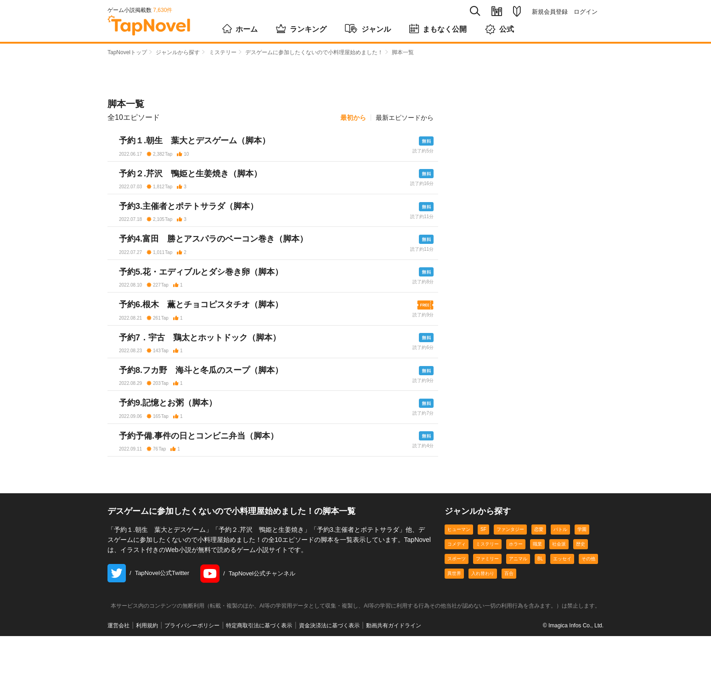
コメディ (456, 589)
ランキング (301, 28)
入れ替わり (482, 619)
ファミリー (487, 604)
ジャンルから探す (178, 52)
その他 (588, 604)
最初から (353, 117)
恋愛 (538, 575)
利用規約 (147, 671)
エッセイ (562, 604)
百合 (509, 619)
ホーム (240, 28)
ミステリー (223, 52)
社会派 (559, 589)
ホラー (516, 589)
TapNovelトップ (127, 52)
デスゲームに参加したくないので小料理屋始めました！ (314, 52)
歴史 (580, 589)
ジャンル (368, 28)
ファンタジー (510, 575)
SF (483, 575)
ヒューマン (458, 575)
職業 (537, 589)
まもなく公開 (438, 28)
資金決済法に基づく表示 (329, 671)
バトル (560, 575)
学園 (582, 575)
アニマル (518, 604)
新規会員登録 (550, 12)
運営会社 (118, 671)
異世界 (454, 619)
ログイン (586, 12)
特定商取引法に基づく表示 (259, 671)
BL (540, 604)
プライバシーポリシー (192, 671)
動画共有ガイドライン (393, 671)
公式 (499, 29)
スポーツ (456, 604)
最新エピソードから (405, 117)
